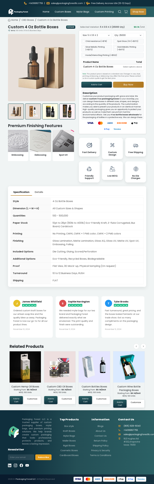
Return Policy (100, 440)
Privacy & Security (100, 450)
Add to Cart (96, 84)
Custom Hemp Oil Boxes (25, 386)
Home (46, 11)
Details (39, 192)
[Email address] (21, 457)
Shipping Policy (101, 445)
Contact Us (100, 435)
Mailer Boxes (69, 440)
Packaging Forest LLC (26, 479)
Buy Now (128, 84)
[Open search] (120, 12)
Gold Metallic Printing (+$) (126, 48)
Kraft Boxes (69, 431)
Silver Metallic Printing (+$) (95, 48)
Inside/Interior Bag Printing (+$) (101, 55)
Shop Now (138, 11)
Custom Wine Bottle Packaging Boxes (128, 388)
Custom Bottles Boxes (94, 386)
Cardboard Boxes (69, 455)
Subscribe (43, 457)
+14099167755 (131, 430)
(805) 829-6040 (132, 425)
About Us (100, 431)
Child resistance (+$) (96, 41)
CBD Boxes (28, 20)
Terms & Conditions (100, 455)
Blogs (101, 426)
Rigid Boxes (69, 445)
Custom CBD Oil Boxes (60, 386)
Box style (69, 426)
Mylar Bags (82, 11)
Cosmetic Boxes (69, 450)
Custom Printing (104, 11)
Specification (21, 192)
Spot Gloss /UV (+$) (127, 41)
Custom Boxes (63, 11)
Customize (32, 398)
